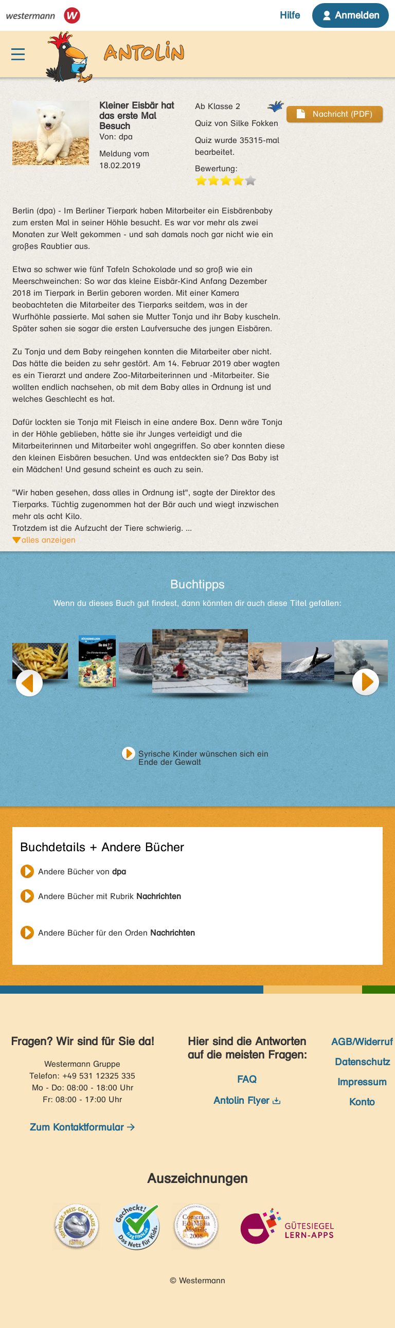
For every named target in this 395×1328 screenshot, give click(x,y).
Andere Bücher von (82, 871)
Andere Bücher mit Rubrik (109, 896)
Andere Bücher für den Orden (116, 933)
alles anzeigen (49, 540)
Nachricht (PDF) (334, 114)
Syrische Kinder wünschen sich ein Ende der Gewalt (203, 755)
